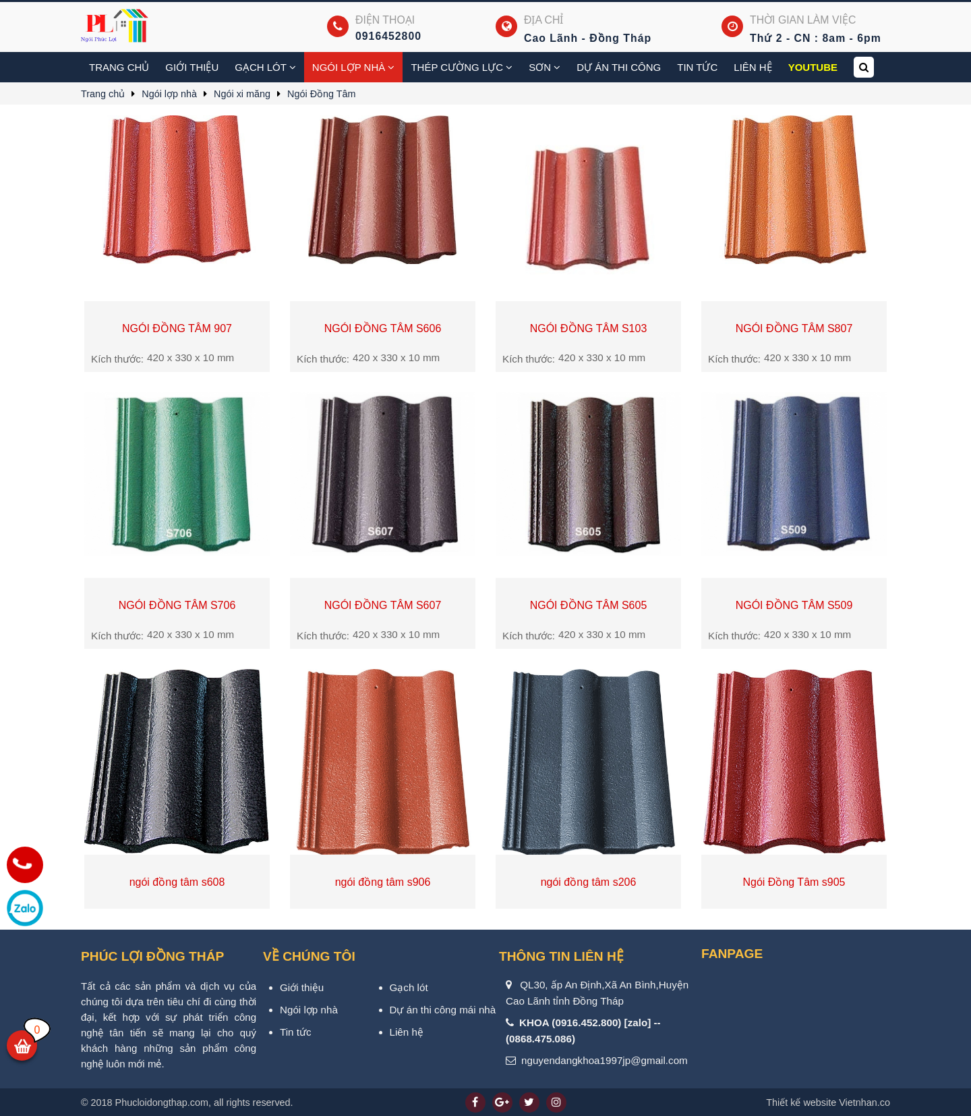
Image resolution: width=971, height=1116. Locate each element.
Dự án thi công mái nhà (443, 1009)
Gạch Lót (265, 67)
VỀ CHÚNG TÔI (309, 956)
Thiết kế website (801, 1102)
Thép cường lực (461, 67)
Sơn (544, 67)
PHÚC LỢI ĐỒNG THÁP (152, 956)
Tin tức (697, 67)
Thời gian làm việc (803, 20)
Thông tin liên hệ (561, 956)
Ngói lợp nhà (353, 67)
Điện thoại (385, 20)
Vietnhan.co (828, 1102)
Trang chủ (119, 67)
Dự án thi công (619, 67)
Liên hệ (752, 67)
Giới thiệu (191, 67)
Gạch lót (409, 987)
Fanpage (732, 954)
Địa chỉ (543, 20)
